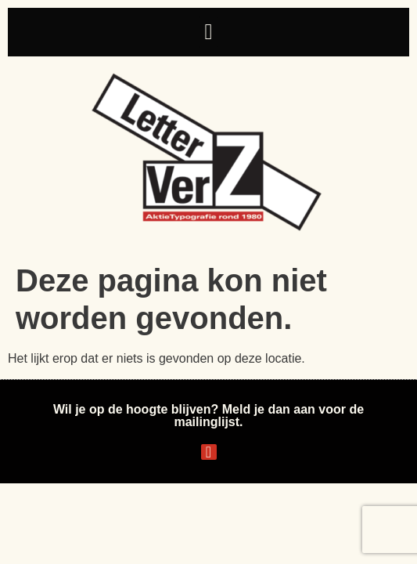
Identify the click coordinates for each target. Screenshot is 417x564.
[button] (208, 32)
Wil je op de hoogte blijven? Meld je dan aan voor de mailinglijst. (208, 415)
